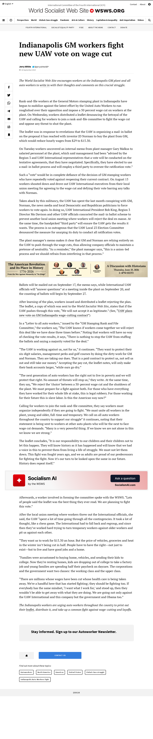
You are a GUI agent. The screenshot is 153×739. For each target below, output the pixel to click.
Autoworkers (26, 672)
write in (45, 85)
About (142, 4)
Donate (123, 27)
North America (44, 672)
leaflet (30, 610)
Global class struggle (95, 672)
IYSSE (81, 27)
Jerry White (25, 66)
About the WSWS (95, 27)
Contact (133, 4)
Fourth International (36, 27)
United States (75, 672)
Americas (60, 672)
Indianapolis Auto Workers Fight (35, 679)
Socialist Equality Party (62, 27)
